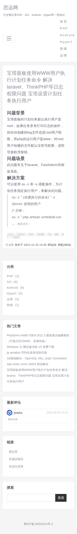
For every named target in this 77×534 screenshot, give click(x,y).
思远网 (10, 7)
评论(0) (52, 244)
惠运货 (13, 451)
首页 (63, 21)
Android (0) (15, 287)
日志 (50, 234)
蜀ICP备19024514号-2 (38, 524)
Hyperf (66, 42)
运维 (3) (13, 299)
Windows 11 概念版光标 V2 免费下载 (30, 346)
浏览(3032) (64, 244)
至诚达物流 (16, 459)
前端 (63, 48)
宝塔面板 (40, 234)
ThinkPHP (21, 234)
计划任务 (16, 237)
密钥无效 (13, 419)
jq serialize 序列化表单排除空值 (27, 352)
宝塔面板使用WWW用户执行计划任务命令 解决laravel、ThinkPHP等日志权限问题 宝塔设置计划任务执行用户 (36, 86)
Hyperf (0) (15, 293)
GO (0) (12, 282)
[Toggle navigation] (9, 38)
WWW (30, 234)
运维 (63, 55)
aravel (10, 234)
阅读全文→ (24, 223)
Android (66, 35)
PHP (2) (13, 276)
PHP (64, 28)
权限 (57, 234)
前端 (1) (13, 305)
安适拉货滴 (16, 466)
